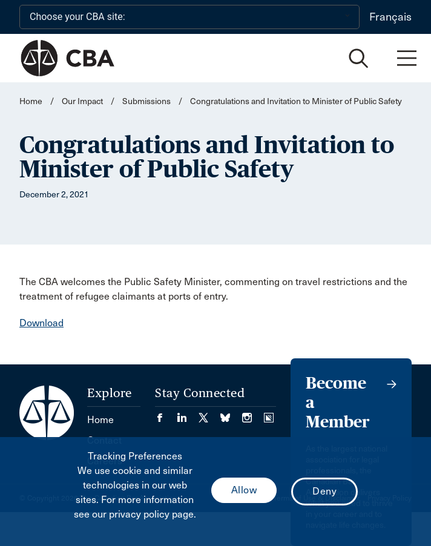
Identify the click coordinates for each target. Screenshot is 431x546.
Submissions (146, 101)
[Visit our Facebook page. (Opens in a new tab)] (166, 413)
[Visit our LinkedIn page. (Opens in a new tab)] (188, 413)
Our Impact (82, 101)
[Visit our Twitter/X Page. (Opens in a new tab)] (209, 413)
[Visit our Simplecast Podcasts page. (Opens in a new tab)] (269, 413)
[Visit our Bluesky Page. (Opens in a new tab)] (231, 413)
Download (41, 323)
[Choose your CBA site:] (189, 17)
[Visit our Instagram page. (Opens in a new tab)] (253, 413)
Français (390, 17)
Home (30, 101)
